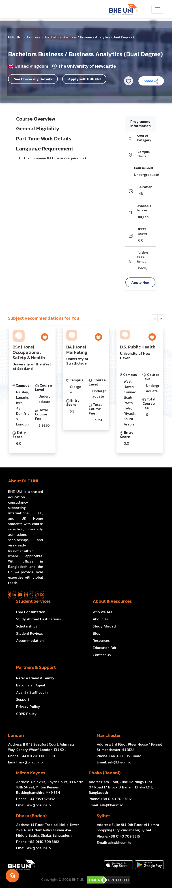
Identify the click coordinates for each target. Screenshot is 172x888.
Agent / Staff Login (32, 692)
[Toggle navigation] (157, 9)
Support (22, 699)
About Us (100, 619)
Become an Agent (30, 685)
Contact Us (102, 654)
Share (151, 80)
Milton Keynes (30, 772)
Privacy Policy (28, 706)
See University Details (33, 79)
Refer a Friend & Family (35, 678)
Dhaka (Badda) (31, 815)
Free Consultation (30, 612)
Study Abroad (104, 626)
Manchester (109, 735)
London (16, 735)
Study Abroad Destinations (38, 619)
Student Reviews (29, 633)
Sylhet (103, 815)
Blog (96, 633)
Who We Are (102, 612)
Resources (101, 640)
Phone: (31, 756)
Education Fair (104, 647)
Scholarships (26, 626)
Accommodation (30, 640)
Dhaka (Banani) (104, 772)
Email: (25, 762)
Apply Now (140, 282)
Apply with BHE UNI (84, 79)
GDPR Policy (26, 713)
